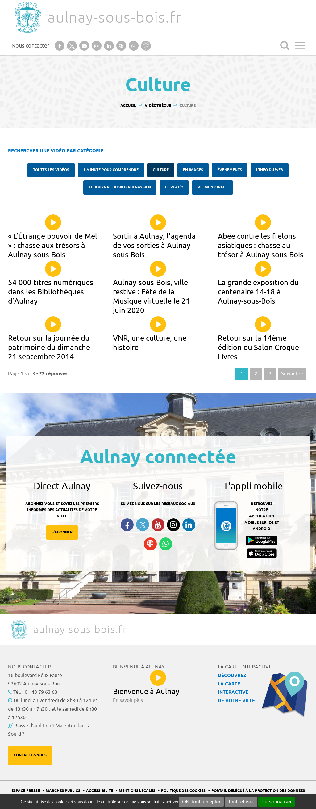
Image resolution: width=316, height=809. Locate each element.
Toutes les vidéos (51, 170)
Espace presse (25, 791)
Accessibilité (99, 791)
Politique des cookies (183, 791)
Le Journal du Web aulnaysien (120, 187)
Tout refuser (241, 801)
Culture (161, 170)
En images (193, 170)
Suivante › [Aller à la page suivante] (292, 374)
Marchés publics (63, 791)
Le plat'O (174, 187)
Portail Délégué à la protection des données (258, 791)
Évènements (229, 170)
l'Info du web (269, 170)
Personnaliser (276, 801)
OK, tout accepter (201, 801)
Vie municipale (212, 187)
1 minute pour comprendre (111, 170)
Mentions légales (137, 791)
